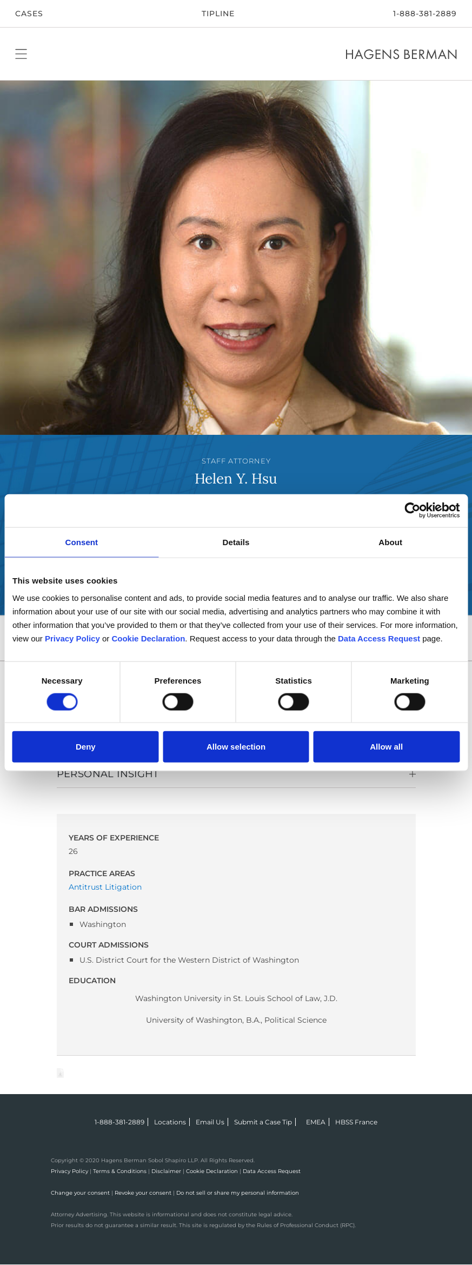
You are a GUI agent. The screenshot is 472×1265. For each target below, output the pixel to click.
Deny (86, 746)
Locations (170, 1122)
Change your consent (80, 1192)
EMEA (315, 1122)
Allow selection (236, 746)
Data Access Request (272, 1171)
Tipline (218, 13)
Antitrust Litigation (105, 887)
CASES (29, 13)
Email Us (210, 1122)
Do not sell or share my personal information (237, 1192)
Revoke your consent (143, 1192)
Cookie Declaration (212, 1171)
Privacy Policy (69, 1171)
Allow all (386, 746)
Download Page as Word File (60, 1073)
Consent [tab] (81, 541)
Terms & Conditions (120, 1171)
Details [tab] (236, 541)
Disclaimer (166, 1171)
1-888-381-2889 (425, 13)
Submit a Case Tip (263, 1122)
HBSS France (356, 1122)
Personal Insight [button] (108, 774)
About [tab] (390, 541)
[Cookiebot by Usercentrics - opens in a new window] (412, 510)
